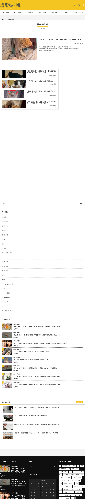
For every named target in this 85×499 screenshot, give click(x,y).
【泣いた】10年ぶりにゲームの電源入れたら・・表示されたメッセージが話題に (35, 341)
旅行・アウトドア (7, 225)
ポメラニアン (79, 447)
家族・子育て (6, 239)
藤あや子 (64, 438)
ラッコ (75, 444)
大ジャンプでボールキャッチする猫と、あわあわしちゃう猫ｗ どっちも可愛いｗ (36, 380)
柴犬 (82, 438)
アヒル (79, 468)
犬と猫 (74, 438)
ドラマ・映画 (6, 270)
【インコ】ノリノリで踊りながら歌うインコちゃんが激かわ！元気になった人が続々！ (36, 349)
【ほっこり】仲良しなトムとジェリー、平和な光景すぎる (60, 39)
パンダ (79, 450)
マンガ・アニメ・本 (7, 257)
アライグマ (73, 468)
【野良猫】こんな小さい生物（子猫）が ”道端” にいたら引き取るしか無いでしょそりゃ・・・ (39, 307)
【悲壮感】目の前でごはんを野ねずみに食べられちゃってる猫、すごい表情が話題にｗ (72, 75)
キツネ (65, 465)
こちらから (3, 488)
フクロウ (68, 450)
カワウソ (71, 465)
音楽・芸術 (5, 194)
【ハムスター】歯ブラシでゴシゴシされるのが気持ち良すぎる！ (30, 332)
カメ (77, 465)
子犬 (77, 441)
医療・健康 (5, 243)
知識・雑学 (54, 13)
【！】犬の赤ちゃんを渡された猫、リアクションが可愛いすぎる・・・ (32, 324)
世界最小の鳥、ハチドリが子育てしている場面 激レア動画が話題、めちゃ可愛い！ (37, 397)
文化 (3, 230)
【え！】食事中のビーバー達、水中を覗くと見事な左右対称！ (31, 388)
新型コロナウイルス (64, 441)
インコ (66, 468)
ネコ (60, 456)
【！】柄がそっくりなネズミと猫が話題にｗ (72, 64)
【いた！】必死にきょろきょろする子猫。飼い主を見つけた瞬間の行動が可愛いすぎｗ (36, 357)
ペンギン (61, 450)
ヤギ (60, 447)
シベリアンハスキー (79, 459)
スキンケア (69, 459)
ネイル (65, 456)
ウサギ (61, 468)
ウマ (81, 465)
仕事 (3, 252)
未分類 (4, 221)
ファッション (6, 261)
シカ (60, 462)
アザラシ (61, 471)
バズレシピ (62, 453)
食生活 (66, 13)
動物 (3, 248)
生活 (3, 212)
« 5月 (30, 474)
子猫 (73, 441)
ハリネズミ (70, 453)
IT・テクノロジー (18, 15)
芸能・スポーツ (79, 13)
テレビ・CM (5, 274)
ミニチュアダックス (69, 447)
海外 (3, 216)
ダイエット (30, 13)
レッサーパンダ (63, 444)
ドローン (71, 456)
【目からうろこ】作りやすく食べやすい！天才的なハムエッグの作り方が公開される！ (36, 299)
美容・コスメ (42, 13)
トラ (77, 456)
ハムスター (78, 453)
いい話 (73, 471)
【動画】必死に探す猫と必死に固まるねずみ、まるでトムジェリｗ (29, 74)
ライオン (81, 444)
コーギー (79, 462)
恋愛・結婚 (5, 234)
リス (70, 444)
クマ (60, 465)
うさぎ (67, 471)
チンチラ (61, 459)
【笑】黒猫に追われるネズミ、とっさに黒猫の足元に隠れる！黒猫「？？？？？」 (29, 65)
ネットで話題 (6, 13)
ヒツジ (74, 450)
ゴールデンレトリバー (69, 462)
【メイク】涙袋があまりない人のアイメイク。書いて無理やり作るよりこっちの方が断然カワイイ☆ (40, 316)
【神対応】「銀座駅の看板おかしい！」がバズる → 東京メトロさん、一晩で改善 (36, 405)
